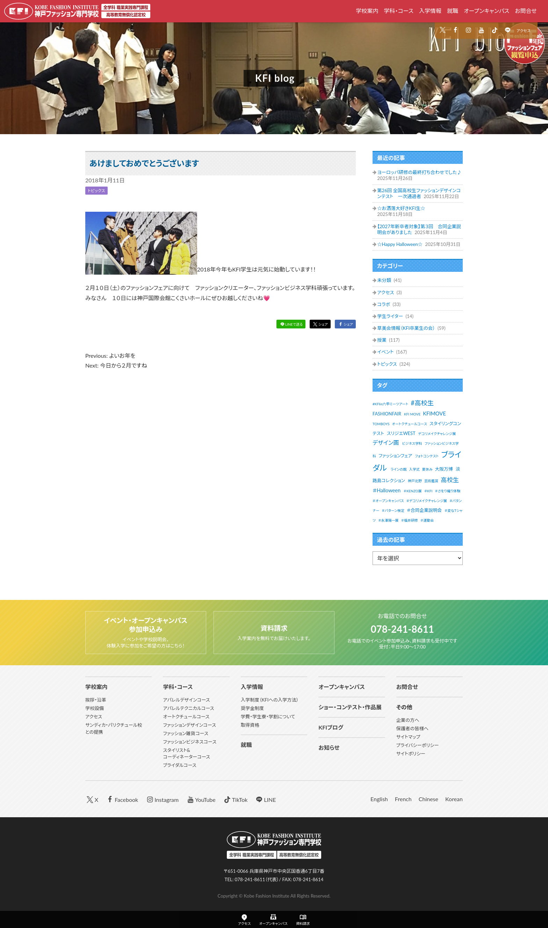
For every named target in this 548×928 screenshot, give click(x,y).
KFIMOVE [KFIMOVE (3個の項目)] (434, 413)
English (379, 799)
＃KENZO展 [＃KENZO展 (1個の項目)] (413, 491)
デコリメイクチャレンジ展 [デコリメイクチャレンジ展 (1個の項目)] (437, 434)
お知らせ (328, 747)
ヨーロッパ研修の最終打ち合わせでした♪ (419, 172)
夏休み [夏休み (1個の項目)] (427, 469)
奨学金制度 (252, 708)
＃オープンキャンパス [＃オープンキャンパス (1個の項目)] (388, 501)
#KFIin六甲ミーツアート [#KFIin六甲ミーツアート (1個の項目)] (390, 404)
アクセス (524, 30)
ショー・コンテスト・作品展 (350, 707)
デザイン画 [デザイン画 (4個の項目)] (386, 442)
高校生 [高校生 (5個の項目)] (450, 480)
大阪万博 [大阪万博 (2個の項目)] (444, 469)
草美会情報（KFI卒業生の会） (406, 328)
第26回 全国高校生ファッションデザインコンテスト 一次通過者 (419, 193)
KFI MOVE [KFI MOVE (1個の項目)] (412, 414)
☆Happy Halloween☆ (400, 244)
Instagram (162, 799)
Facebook (121, 799)
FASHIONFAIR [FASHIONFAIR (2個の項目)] (387, 413)
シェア (318, 324)
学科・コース (398, 10)
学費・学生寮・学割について (268, 716)
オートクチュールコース (186, 716)
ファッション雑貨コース (185, 733)
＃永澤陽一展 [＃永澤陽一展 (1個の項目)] (388, 520)
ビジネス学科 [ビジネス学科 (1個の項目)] (412, 443)
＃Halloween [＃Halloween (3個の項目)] (387, 490)
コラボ (384, 304)
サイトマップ (408, 737)
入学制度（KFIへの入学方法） (270, 700)
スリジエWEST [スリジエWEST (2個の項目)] (401, 433)
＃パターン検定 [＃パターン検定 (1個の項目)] (393, 510)
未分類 (384, 280)
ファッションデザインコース (189, 725)
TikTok (235, 799)
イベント (386, 352)
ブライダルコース (179, 765)
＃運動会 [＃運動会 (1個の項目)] (427, 520)
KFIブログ (330, 727)
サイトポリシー (410, 753)
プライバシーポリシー (417, 745)
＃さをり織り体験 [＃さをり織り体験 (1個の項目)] (447, 491)
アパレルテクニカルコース (188, 708)
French (403, 799)
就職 (452, 10)
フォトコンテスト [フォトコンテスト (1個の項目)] (427, 456)
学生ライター (390, 316)
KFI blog (275, 78)
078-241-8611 (402, 628)
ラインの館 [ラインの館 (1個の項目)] (398, 469)
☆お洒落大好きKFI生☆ (401, 208)
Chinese (428, 799)
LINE (265, 799)
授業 (382, 340)
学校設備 (94, 708)
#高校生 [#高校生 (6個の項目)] (422, 403)
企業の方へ (407, 720)
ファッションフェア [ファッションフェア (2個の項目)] (395, 455)
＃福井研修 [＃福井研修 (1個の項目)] (409, 520)
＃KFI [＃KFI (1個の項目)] (428, 491)
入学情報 (430, 10)
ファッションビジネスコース (189, 742)
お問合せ (526, 10)
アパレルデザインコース (186, 700)
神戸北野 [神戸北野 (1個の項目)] (415, 481)
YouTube (200, 799)
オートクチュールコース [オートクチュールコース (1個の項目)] (409, 424)
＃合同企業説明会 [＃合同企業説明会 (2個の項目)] (424, 510)
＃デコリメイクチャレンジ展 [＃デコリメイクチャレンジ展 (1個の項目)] (426, 501)
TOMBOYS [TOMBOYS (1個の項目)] (381, 424)
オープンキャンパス (486, 10)
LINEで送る (287, 324)
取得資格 (250, 725)
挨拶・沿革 (95, 700)
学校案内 (367, 10)
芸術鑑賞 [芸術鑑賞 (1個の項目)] (431, 481)
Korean (454, 799)
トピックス (98, 190)
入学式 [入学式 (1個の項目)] (414, 469)
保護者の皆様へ (412, 728)
